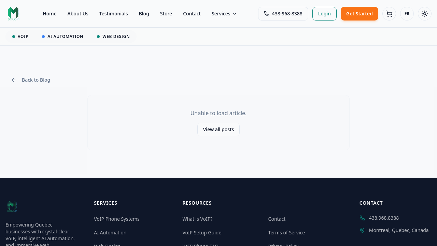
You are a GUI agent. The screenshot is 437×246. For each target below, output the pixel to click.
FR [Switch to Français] (407, 13)
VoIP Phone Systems (117, 219)
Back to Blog (30, 80)
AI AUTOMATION (62, 36)
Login (324, 13)
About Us (78, 13)
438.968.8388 (379, 218)
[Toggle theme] (425, 13)
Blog (144, 13)
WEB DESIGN (113, 36)
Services (224, 13)
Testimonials (113, 13)
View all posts (218, 129)
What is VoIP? (197, 219)
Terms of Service (286, 232)
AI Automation (110, 232)
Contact (192, 13)
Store (166, 13)
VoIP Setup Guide (201, 232)
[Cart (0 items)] (389, 13)
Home (49, 13)
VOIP (20, 36)
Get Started (359, 13)
